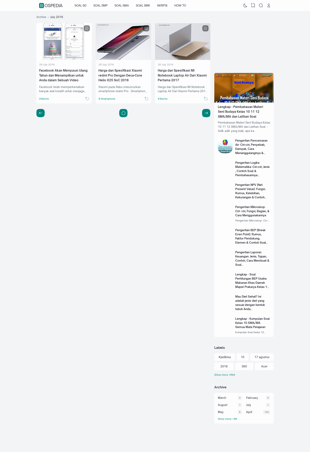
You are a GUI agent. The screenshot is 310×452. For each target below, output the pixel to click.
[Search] (261, 5)
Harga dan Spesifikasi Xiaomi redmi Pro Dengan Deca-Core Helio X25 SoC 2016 (120, 75)
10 (242, 357)
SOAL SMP (100, 5)
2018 (224, 366)
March (222, 397)
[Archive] (244, 419)
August (222, 405)
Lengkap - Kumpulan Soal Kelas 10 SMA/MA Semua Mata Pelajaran (252, 323)
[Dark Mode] (245, 5)
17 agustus (261, 357)
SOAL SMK (143, 5)
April (249, 412)
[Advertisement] (244, 39)
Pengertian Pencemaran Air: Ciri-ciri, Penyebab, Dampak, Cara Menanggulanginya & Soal (251, 149)
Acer (264, 366)
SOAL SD (80, 5)
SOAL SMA (121, 5)
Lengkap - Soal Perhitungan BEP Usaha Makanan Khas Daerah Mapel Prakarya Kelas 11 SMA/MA (252, 283)
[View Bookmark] (253, 5)
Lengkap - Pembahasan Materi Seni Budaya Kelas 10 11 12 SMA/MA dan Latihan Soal (240, 111)
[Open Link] (269, 5)
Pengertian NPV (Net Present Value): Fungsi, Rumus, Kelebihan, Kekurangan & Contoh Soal (250, 193)
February (252, 397)
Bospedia (51, 5)
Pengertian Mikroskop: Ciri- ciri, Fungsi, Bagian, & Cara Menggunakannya (252, 211)
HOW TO (180, 5)
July (248, 405)
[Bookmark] (87, 28)
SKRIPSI (162, 5)
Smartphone (108, 98)
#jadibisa (224, 357)
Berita (45, 98)
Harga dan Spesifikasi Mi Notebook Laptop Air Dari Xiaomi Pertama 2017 (182, 75)
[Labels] (244, 375)
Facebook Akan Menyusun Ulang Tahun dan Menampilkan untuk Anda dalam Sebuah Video (63, 75)
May (221, 412)
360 (244, 366)
